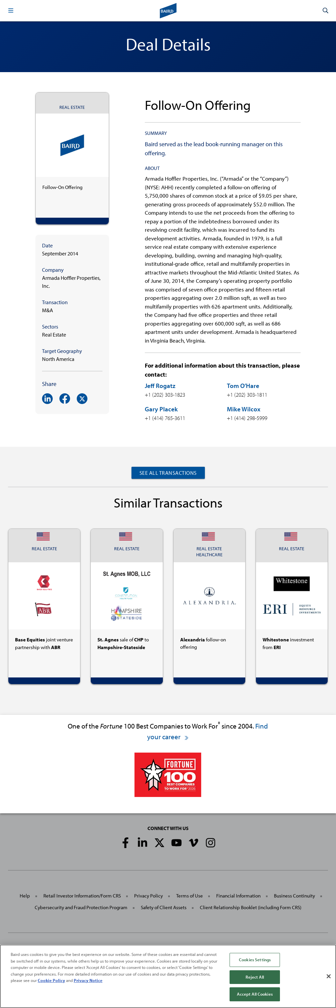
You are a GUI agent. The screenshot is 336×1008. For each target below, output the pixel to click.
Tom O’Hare (243, 386)
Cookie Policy (51, 980)
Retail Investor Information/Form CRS (82, 895)
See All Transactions (168, 472)
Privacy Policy (148, 895)
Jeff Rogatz (160, 386)
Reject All (255, 977)
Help (25, 895)
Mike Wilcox (243, 409)
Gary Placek (161, 409)
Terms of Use (189, 895)
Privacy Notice (88, 980)
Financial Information (238, 895)
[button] (10, 10)
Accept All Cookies (254, 994)
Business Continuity (294, 895)
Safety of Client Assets (164, 907)
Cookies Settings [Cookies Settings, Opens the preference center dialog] (255, 959)
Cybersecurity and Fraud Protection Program (81, 907)
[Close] (328, 976)
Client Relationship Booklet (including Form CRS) (250, 907)
